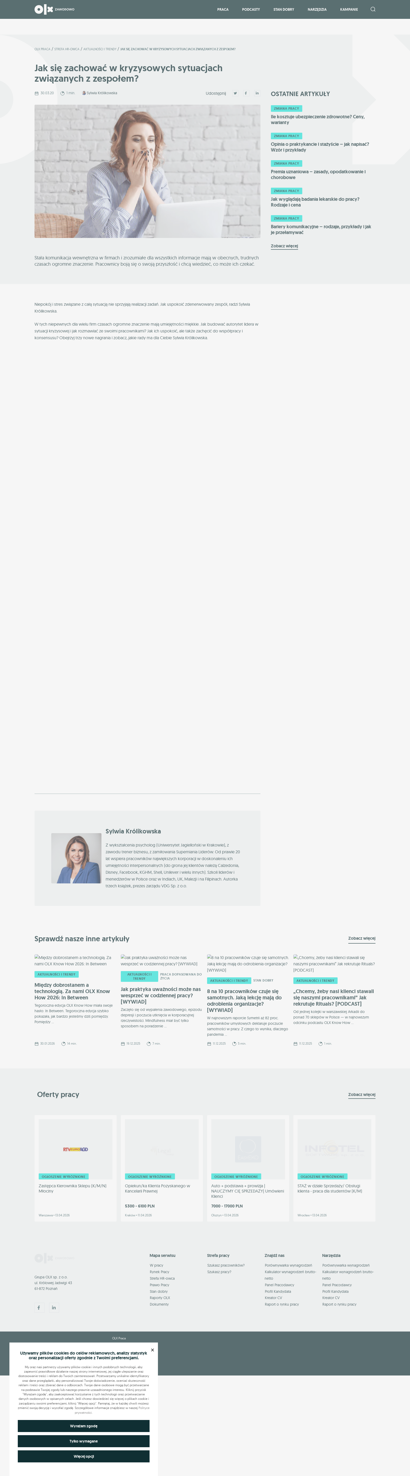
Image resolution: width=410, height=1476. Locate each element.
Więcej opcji (84, 1456)
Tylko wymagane (84, 1441)
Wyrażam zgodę (84, 1426)
